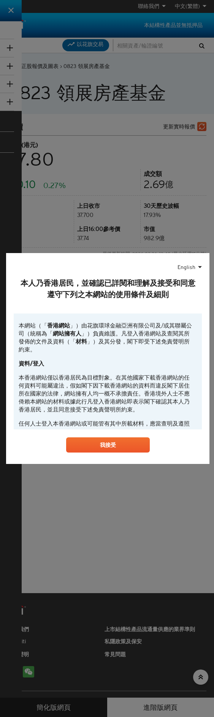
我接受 (108, 446)
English (186, 266)
